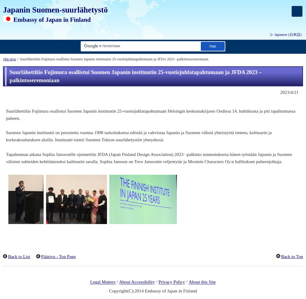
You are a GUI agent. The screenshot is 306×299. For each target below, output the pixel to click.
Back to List (19, 256)
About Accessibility (137, 282)
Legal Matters (102, 282)
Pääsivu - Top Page (58, 256)
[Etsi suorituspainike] (213, 46)
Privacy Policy (171, 282)
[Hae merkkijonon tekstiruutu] (139, 46)
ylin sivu (9, 59)
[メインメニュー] (297, 11)
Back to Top (292, 256)
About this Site (202, 282)
